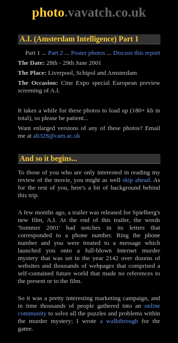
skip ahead (136, 179)
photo (48, 12)
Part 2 (55, 52)
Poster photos (88, 52)
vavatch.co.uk (107, 12)
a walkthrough (119, 320)
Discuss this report (136, 52)
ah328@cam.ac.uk (56, 135)
